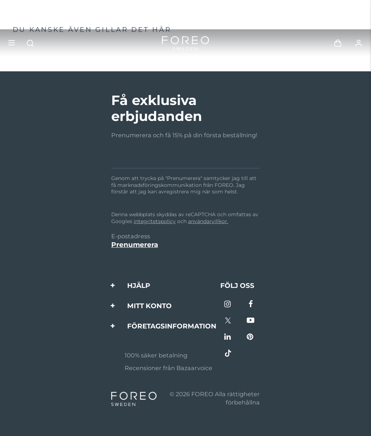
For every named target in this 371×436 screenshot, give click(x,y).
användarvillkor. (208, 221)
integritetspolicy (155, 221)
